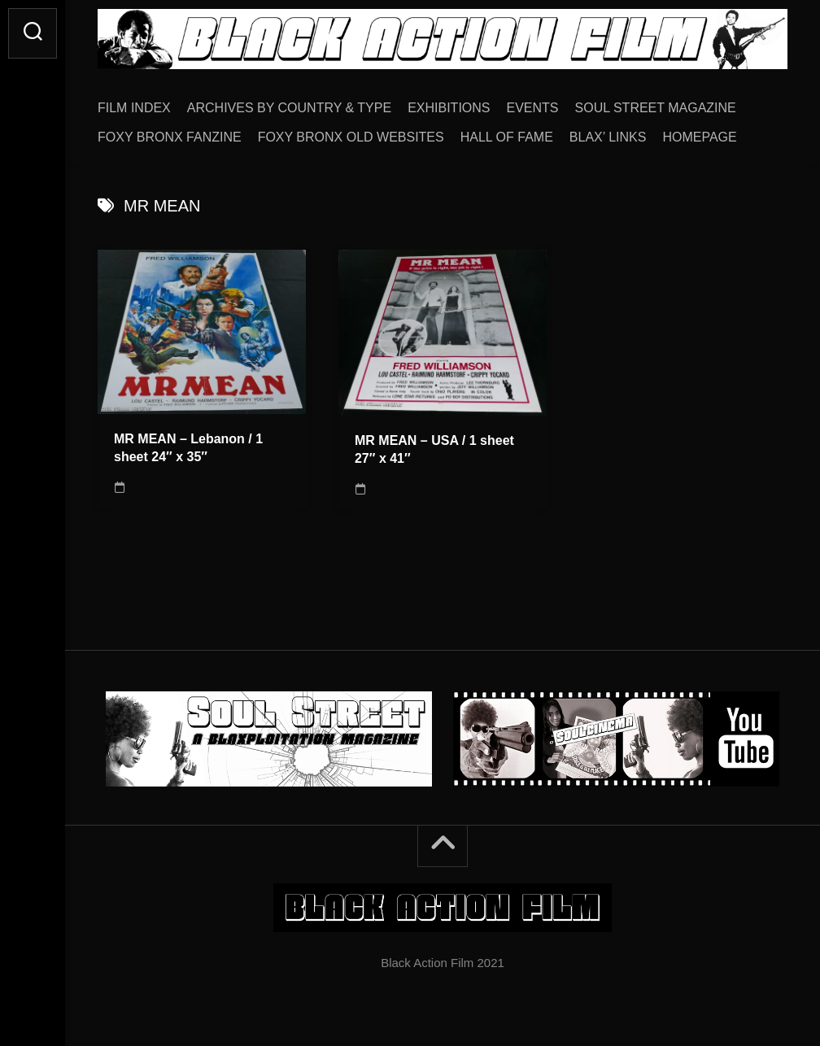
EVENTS (533, 108)
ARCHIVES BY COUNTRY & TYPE (289, 108)
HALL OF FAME (506, 137)
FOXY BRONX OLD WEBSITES (351, 137)
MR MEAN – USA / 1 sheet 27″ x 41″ (434, 450)
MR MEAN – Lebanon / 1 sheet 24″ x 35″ (188, 448)
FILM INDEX (134, 108)
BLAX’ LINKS (608, 137)
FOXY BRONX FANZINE (170, 137)
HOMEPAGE (699, 137)
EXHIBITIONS (449, 108)
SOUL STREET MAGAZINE (655, 108)
